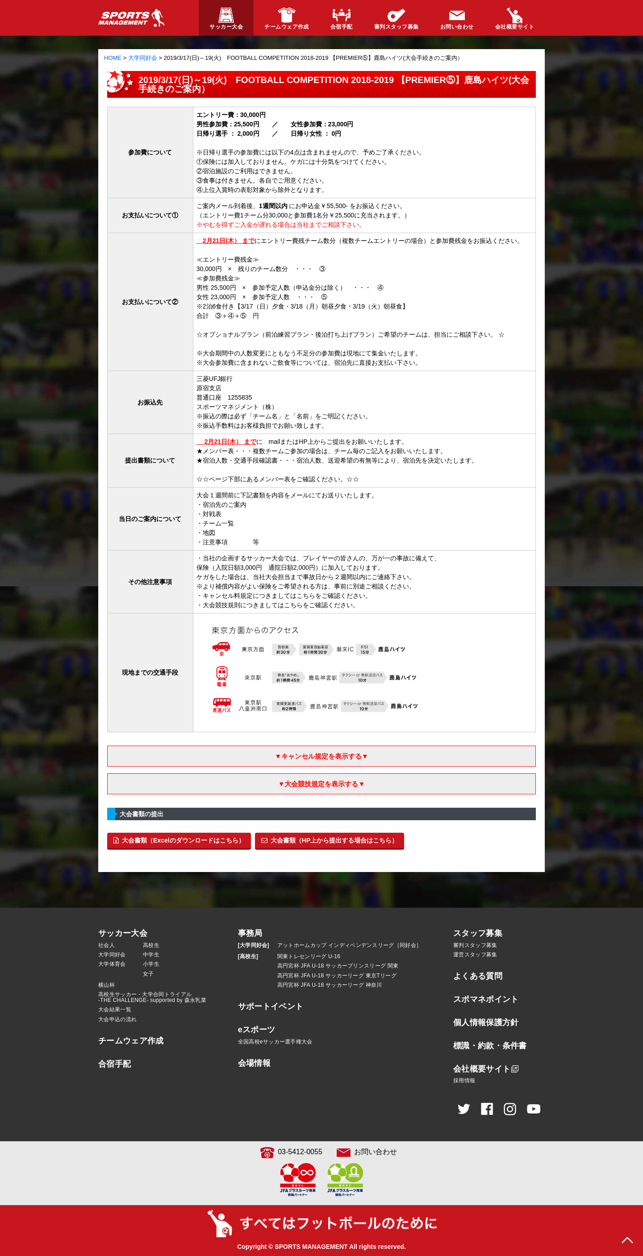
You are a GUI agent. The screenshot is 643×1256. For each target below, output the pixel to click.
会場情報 (254, 1063)
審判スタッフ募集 (475, 945)
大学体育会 (112, 964)
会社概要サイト (481, 1068)
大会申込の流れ (117, 1019)
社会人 (106, 945)
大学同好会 (112, 954)
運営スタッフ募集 (475, 954)
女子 (148, 974)
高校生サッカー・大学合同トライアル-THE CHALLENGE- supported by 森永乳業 (152, 997)
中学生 (151, 954)
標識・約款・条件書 (490, 1045)
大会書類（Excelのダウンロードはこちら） (179, 840)
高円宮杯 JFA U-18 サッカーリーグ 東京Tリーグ (337, 975)
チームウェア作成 (130, 1040)
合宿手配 (114, 1064)
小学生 (151, 964)
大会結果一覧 (114, 1009)
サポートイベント (270, 1006)
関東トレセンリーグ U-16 (309, 956)
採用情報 (464, 1080)
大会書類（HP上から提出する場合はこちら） (329, 840)
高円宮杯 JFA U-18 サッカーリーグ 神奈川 (329, 985)
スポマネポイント (485, 999)
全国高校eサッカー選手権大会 (275, 1042)
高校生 (151, 945)
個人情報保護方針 (485, 1022)
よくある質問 (477, 976)
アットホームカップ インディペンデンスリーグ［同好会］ (349, 945)
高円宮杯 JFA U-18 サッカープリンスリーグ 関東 (338, 966)
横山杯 (106, 985)
